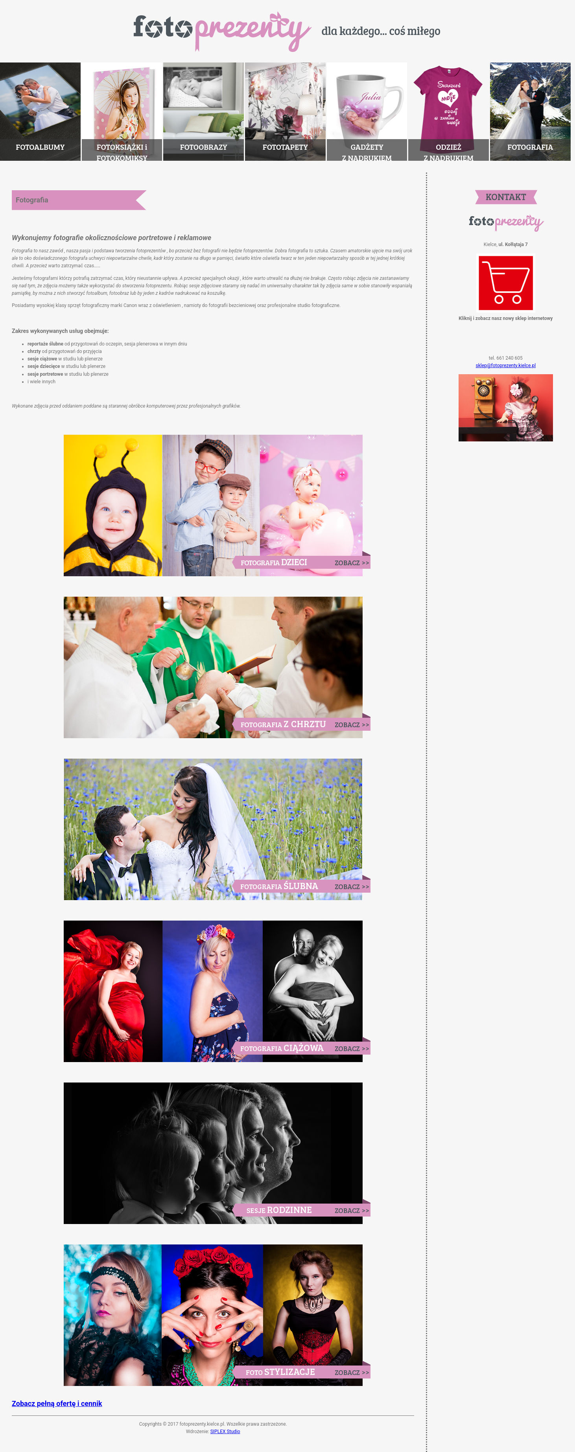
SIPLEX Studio (225, 1431)
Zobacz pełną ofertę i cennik (57, 1403)
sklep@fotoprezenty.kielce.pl (506, 365)
